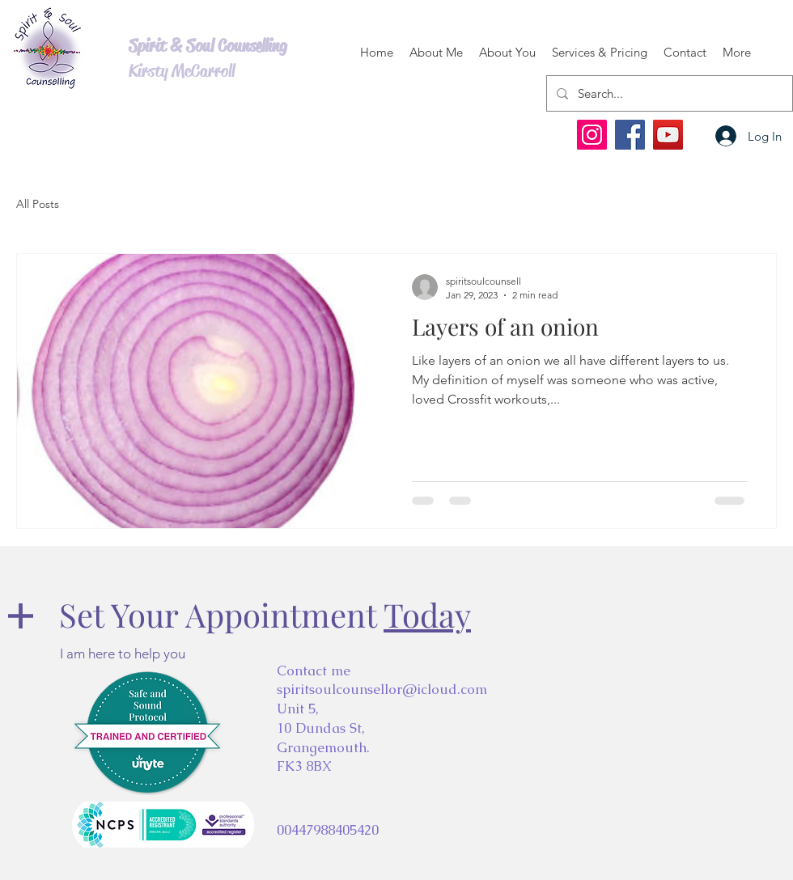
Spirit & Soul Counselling (208, 46)
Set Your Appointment (265, 614)
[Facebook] (630, 135)
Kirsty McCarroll (182, 71)
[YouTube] (668, 135)
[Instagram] (592, 135)
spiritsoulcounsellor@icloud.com (382, 689)
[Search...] (668, 93)
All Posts (37, 204)
